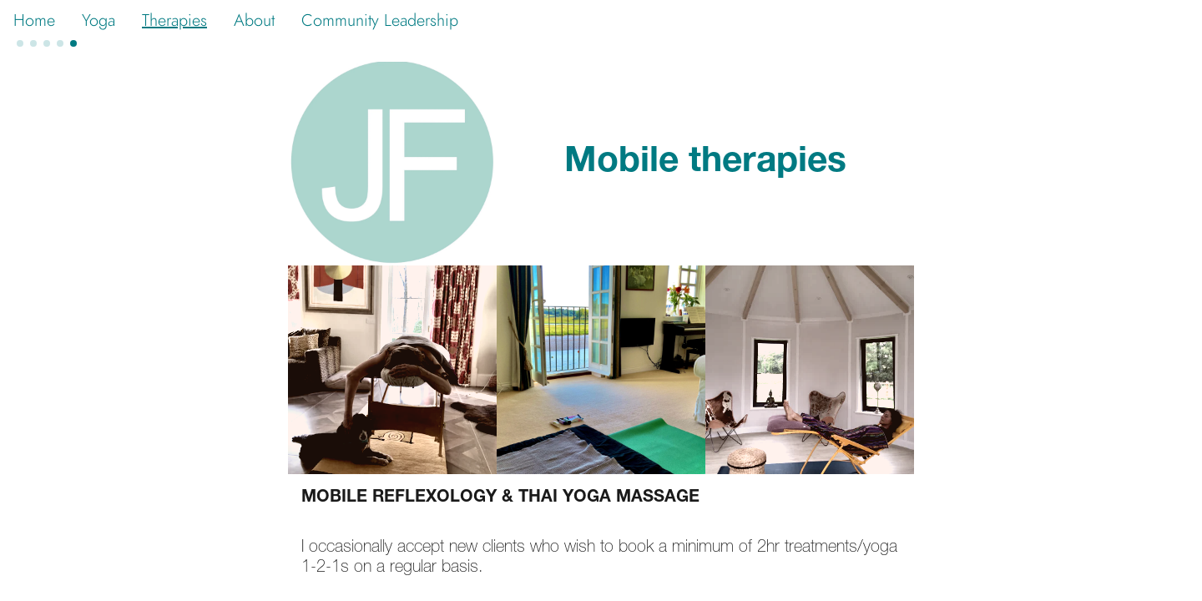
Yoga (98, 20)
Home (34, 20)
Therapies (174, 20)
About (254, 20)
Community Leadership (379, 20)
